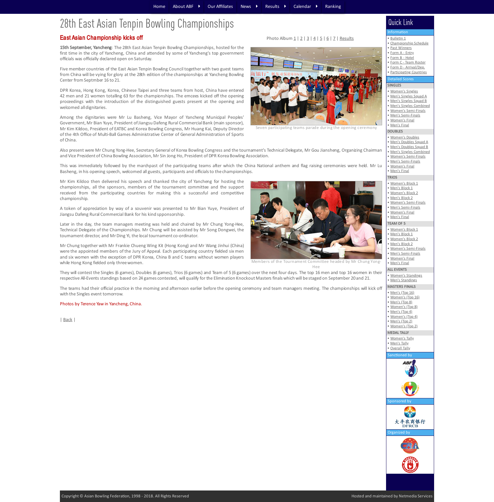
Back (67, 319)
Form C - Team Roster (408, 62)
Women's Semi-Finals (408, 111)
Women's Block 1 (404, 184)
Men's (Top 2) (401, 321)
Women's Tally (402, 338)
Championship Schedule (409, 43)
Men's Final (399, 125)
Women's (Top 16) (405, 297)
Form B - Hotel (402, 58)
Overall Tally (400, 348)
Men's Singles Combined (410, 106)
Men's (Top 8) (401, 302)
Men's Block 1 (401, 188)
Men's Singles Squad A (408, 96)
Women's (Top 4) (404, 317)
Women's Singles (404, 91)
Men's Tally (399, 343)
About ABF (186, 6)
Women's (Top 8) (404, 307)
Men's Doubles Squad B (409, 147)
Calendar (306, 6)
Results (275, 6)
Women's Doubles (404, 137)
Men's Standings (403, 280)
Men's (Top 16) (402, 293)
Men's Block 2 (401, 198)
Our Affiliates (220, 6)
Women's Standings (406, 276)
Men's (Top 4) (401, 312)
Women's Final (402, 120)
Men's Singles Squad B (408, 101)
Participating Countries (408, 72)
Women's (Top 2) (404, 326)
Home (159, 6)
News (249, 6)
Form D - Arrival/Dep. (407, 67)
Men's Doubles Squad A (409, 142)
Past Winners (401, 48)
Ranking (333, 6)
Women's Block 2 (404, 193)
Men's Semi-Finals (405, 115)
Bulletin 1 (398, 38)
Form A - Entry (402, 53)
